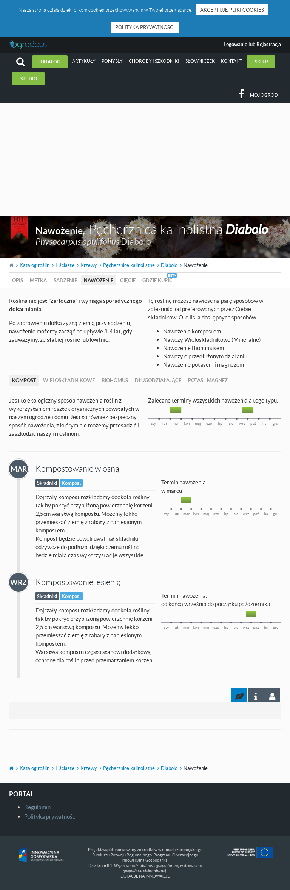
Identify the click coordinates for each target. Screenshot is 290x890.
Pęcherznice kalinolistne (129, 265)
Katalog (49, 62)
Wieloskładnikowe (69, 380)
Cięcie (128, 280)
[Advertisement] (145, 159)
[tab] (272, 695)
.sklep (261, 62)
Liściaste (65, 265)
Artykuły (84, 61)
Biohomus (115, 380)
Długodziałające (158, 380)
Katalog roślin (34, 265)
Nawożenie (98, 280)
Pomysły (112, 61)
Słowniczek (200, 61)
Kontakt (231, 61)
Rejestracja (268, 44)
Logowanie (235, 44)
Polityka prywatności (145, 27)
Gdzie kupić (157, 280)
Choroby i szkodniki (154, 61)
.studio (28, 79)
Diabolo (169, 265)
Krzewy (88, 265)
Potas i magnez (208, 380)
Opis (17, 280)
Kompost (24, 380)
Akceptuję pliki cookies (232, 10)
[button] (21, 61)
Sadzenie (65, 280)
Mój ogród (264, 95)
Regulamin (37, 807)
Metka (38, 280)
